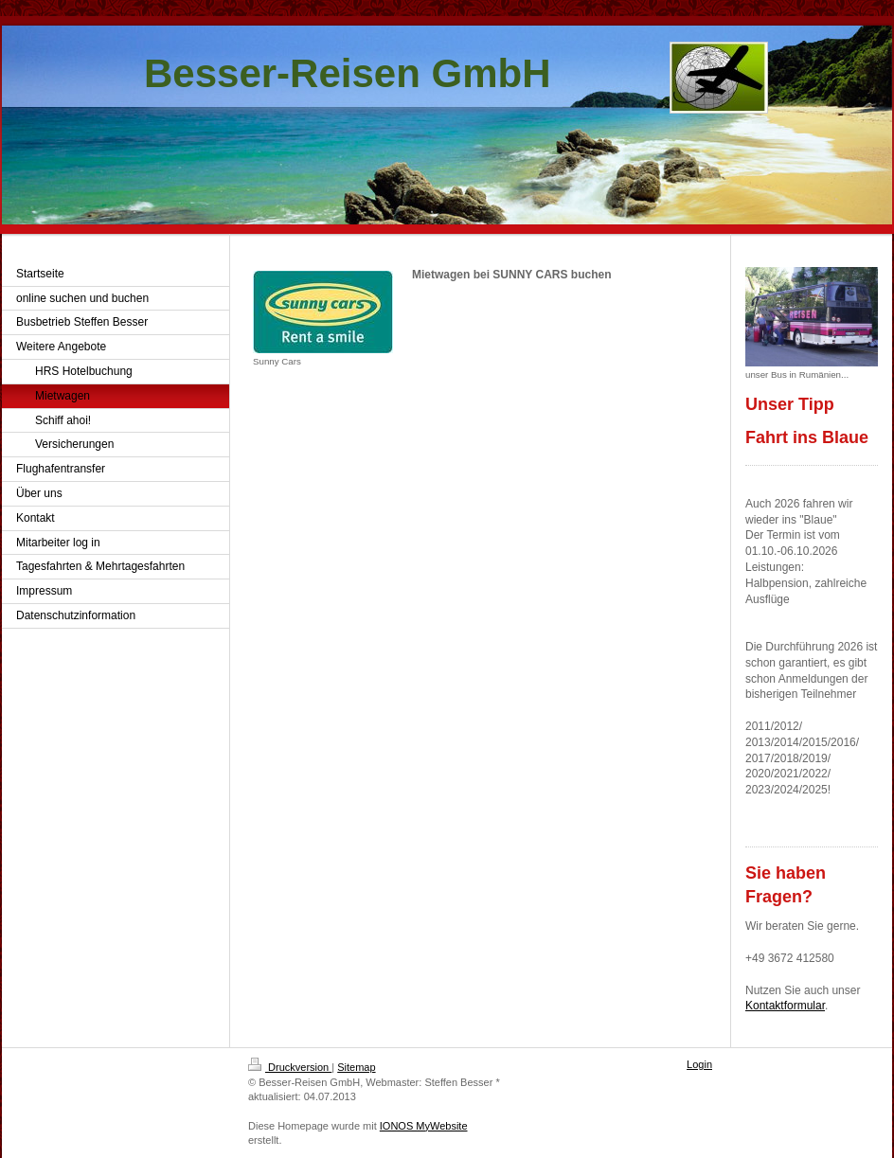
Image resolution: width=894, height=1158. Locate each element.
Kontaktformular (785, 1005)
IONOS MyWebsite (424, 1125)
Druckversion (289, 1067)
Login (699, 1064)
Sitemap (356, 1067)
